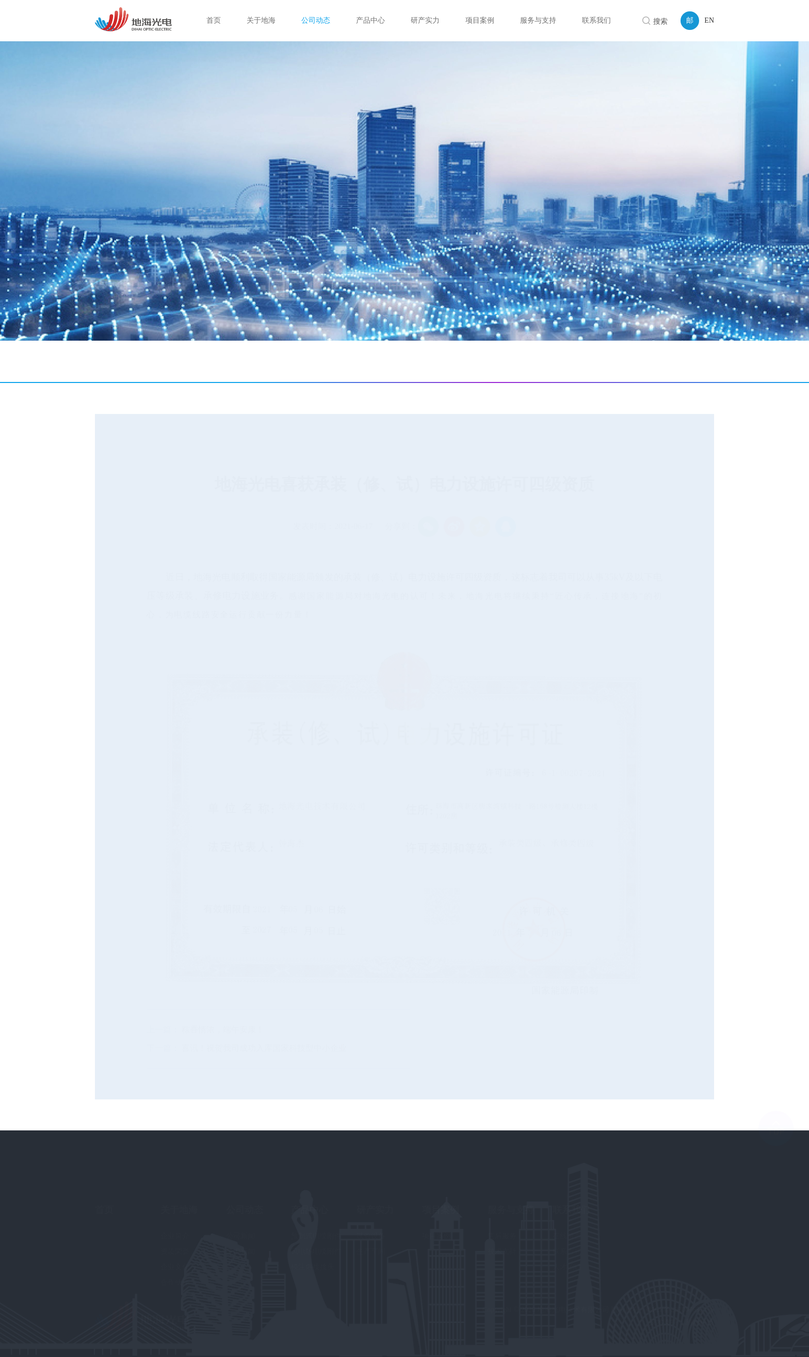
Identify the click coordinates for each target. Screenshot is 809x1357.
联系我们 (571, 1200)
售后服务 (502, 1227)
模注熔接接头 (312, 1258)
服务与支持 (511, 1200)
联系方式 (567, 1243)
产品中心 (309, 1200)
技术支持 (502, 1243)
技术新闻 (205, 361)
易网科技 (699, 1322)
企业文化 (174, 1258)
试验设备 (371, 1227)
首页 (632, 362)
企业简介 (174, 1227)
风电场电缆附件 (316, 1243)
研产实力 (375, 1200)
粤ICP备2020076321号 (679, 1310)
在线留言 (567, 1227)
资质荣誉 (174, 1243)
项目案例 (440, 1200)
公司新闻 (132, 361)
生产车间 (371, 1243)
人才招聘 (567, 1258)
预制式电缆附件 (316, 1227)
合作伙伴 (174, 1274)
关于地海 (179, 1200)
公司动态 (662, 362)
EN (709, 20)
